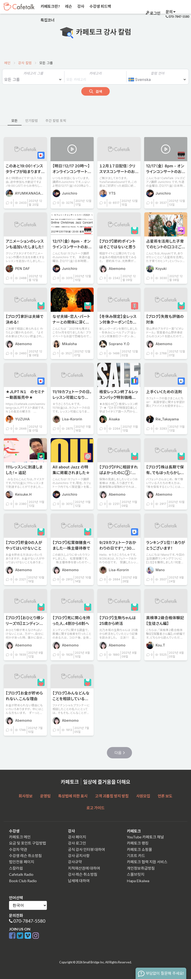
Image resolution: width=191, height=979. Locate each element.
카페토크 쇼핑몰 (139, 849)
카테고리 (95, 73)
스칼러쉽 (16, 868)
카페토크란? (50, 6)
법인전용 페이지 (21, 861)
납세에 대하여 (79, 880)
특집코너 (47, 20)
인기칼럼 (31, 121)
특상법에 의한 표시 (73, 796)
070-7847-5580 (29, 921)
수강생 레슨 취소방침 (25, 855)
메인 (7, 63)
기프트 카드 (136, 855)
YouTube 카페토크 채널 (145, 837)
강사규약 (75, 861)
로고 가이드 (95, 807)
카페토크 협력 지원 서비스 (147, 861)
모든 (14, 121)
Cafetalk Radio (21, 874)
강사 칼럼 (25, 63)
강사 (80, 6)
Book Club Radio (23, 880)
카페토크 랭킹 (137, 843)
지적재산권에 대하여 (84, 868)
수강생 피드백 (100, 6)
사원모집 (143, 796)
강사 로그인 (77, 843)
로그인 (152, 13)
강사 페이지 (77, 837)
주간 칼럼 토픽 (55, 121)
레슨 (68, 6)
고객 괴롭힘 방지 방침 (111, 796)
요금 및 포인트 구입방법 (27, 843)
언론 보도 (165, 796)
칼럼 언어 (157, 73)
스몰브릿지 (135, 874)
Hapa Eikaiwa (138, 880)
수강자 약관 (18, 849)
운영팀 (45, 796)
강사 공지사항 (79, 855)
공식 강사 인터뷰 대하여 (86, 849)
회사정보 (25, 796)
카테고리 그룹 (33, 73)
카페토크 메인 (20, 837)
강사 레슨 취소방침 (82, 874)
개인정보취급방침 (141, 868)
